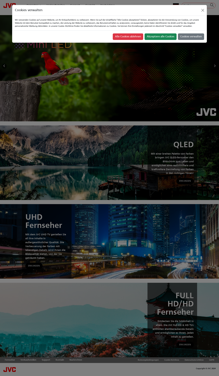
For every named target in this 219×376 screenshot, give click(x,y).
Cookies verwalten (191, 36)
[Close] (202, 10)
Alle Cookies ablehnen (128, 36)
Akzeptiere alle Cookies (160, 36)
